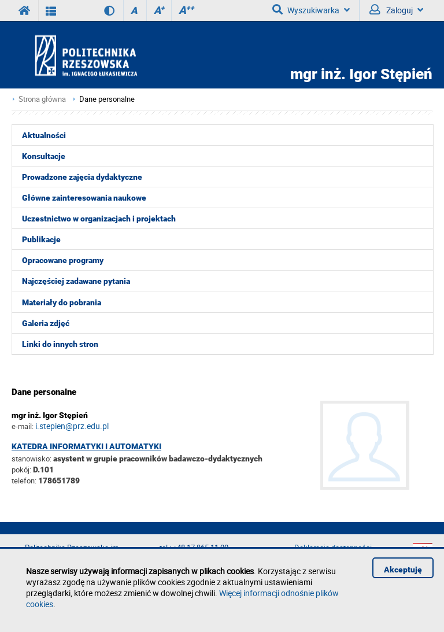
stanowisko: (31, 458)
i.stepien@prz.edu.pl (72, 425)
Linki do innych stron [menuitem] (60, 344)
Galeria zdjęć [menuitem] (45, 323)
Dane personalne (107, 99)
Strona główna (42, 99)
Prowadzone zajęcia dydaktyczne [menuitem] (82, 177)
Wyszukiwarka (311, 10)
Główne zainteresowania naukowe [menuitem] (84, 197)
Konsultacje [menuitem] (43, 156)
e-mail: (23, 426)
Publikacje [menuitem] (41, 239)
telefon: (24, 480)
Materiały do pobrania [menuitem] (61, 302)
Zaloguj (396, 10)
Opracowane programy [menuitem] (62, 260)
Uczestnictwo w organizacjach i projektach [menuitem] (99, 218)
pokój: (22, 469)
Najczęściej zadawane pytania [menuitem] (76, 281)
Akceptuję (403, 569)
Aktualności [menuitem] (44, 135)
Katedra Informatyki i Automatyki (86, 446)
